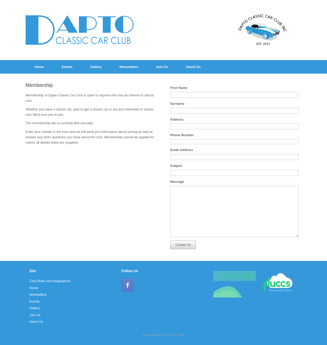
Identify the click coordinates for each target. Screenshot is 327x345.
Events (67, 67)
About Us (193, 67)
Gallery (96, 67)
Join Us (162, 67)
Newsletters (129, 67)
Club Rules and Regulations (50, 281)
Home (39, 67)
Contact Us (183, 245)
